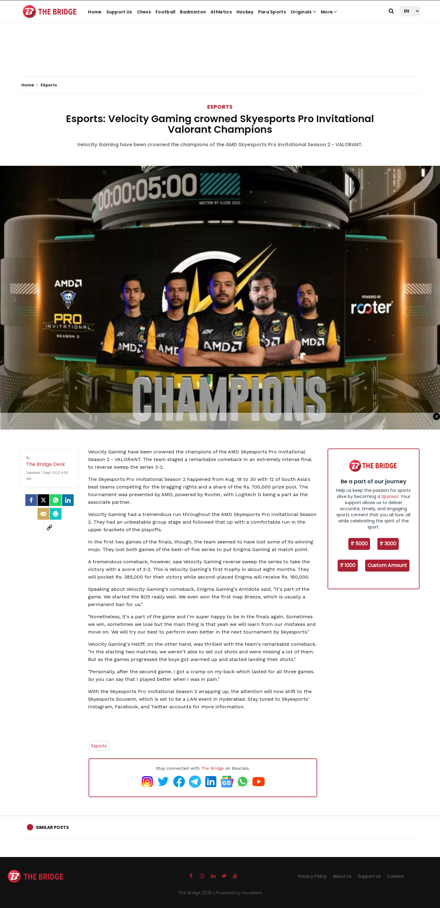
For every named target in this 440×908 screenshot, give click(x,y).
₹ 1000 (347, 565)
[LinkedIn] (68, 500)
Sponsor (389, 496)
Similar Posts (52, 827)
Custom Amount (387, 565)
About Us (342, 876)
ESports (220, 107)
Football (165, 12)
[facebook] (31, 500)
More (329, 12)
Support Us (119, 12)
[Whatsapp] (56, 500)
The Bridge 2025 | (197, 893)
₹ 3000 (388, 543)
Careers (395, 876)
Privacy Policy (312, 876)
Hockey (245, 12)
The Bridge (212, 768)
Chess (144, 12)
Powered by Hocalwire (239, 893)
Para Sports (272, 12)
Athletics (221, 12)
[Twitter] (43, 500)
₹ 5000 (359, 543)
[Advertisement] (220, 58)
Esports (99, 746)
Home (94, 12)
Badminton (193, 12)
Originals (303, 12)
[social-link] (49, 527)
